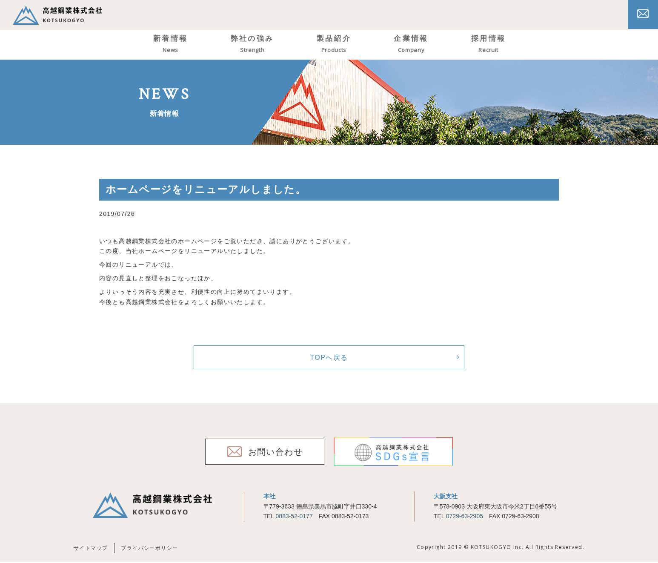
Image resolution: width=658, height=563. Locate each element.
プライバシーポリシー (149, 549)
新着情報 (183, 44)
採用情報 (501, 44)
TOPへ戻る (329, 358)
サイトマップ (91, 549)
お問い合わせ (275, 453)
